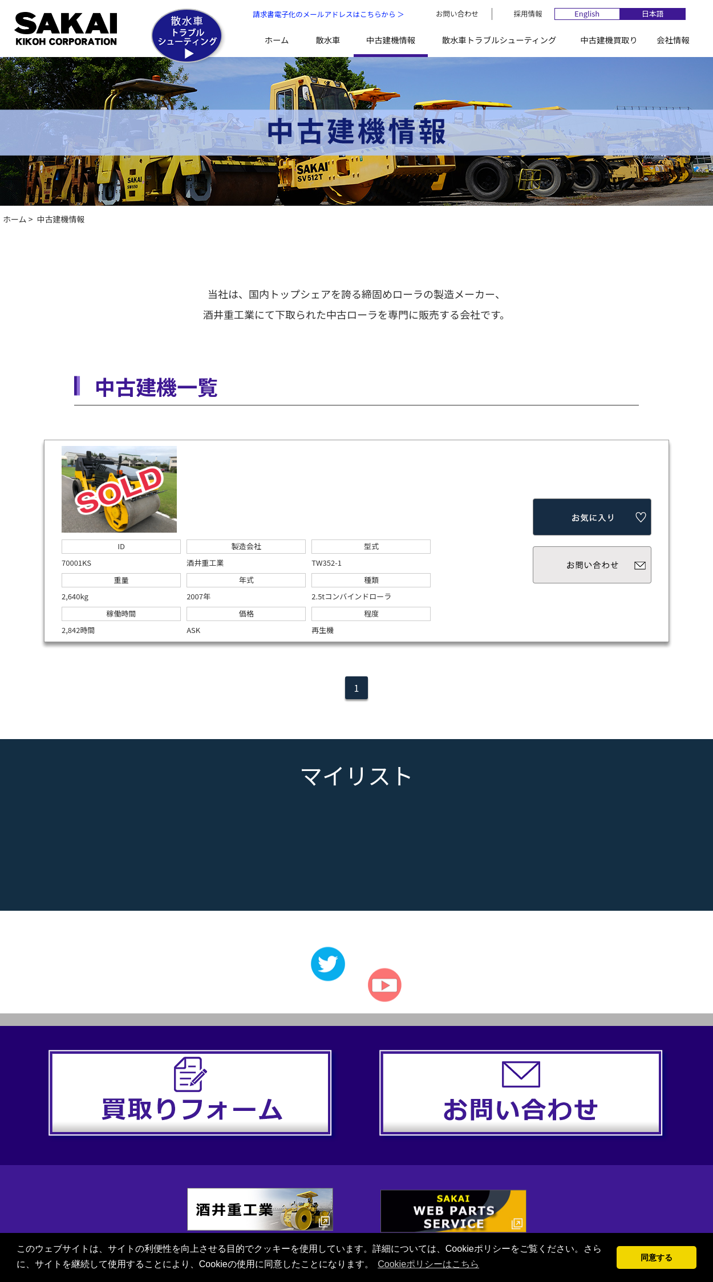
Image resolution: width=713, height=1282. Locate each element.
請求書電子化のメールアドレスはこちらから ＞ (328, 14)
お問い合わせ (457, 13)
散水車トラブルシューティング (499, 40)
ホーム (277, 40)
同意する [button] (657, 1257)
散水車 (327, 40)
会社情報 (673, 40)
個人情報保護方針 (467, 1219)
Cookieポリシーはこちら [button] (428, 1264)
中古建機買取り (609, 40)
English (586, 14)
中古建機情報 (390, 40)
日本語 (653, 14)
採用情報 (528, 13)
